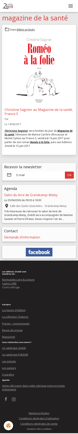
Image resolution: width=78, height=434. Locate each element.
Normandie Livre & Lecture (18, 279)
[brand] (9, 6)
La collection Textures (15, 317)
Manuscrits (8, 337)
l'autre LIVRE (9, 283)
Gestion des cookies (39, 429)
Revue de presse (12, 330)
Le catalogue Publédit (15, 354)
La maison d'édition (14, 310)
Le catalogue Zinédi (14, 348)
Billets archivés (26, 29)
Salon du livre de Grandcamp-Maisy (31, 195)
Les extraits (9, 361)
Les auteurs (9, 368)
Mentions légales (39, 413)
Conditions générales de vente (39, 424)
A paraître (8, 374)
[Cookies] (8, 425)
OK (69, 175)
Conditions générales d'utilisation (39, 418)
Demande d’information (22, 237)
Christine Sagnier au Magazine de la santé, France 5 (39, 111)
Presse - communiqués (16, 323)
